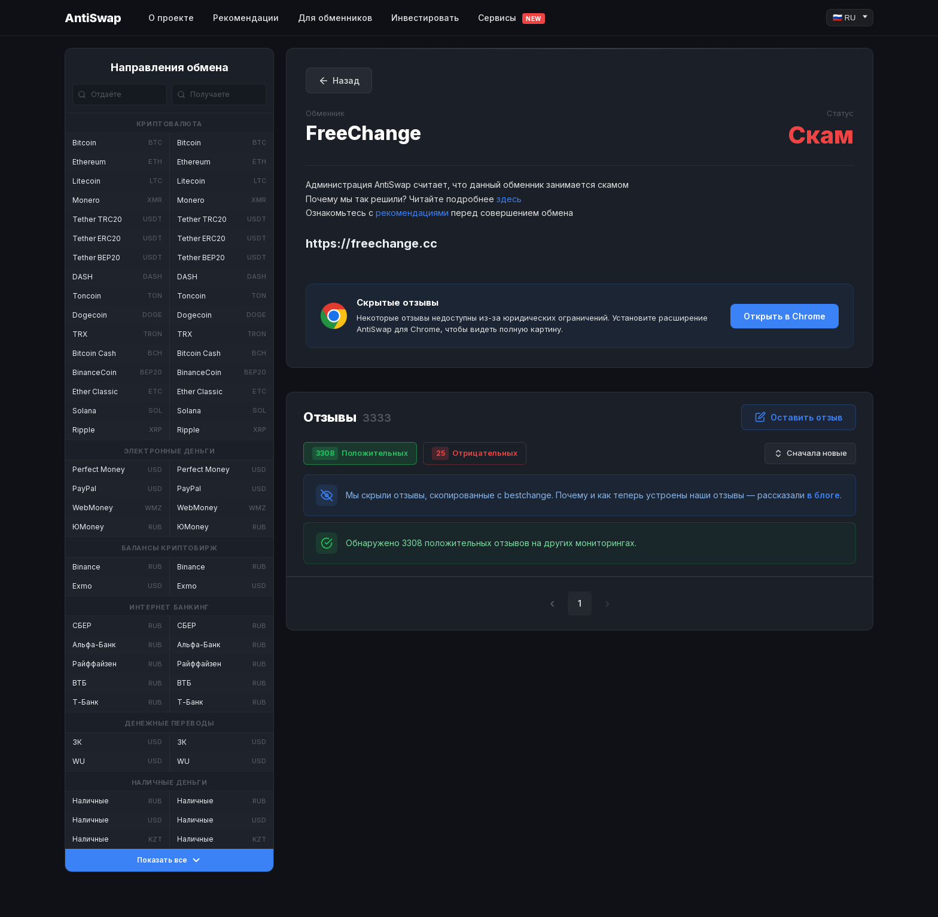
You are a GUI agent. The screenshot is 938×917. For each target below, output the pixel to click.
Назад (339, 80)
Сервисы (511, 18)
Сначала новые (810, 453)
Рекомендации (246, 18)
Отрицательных (474, 453)
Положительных (360, 453)
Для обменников (335, 18)
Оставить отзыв (798, 417)
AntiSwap (93, 18)
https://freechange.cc (371, 243)
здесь (509, 199)
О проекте (171, 18)
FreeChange (363, 133)
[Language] (849, 17)
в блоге (823, 495)
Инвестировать (425, 18)
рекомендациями (412, 213)
